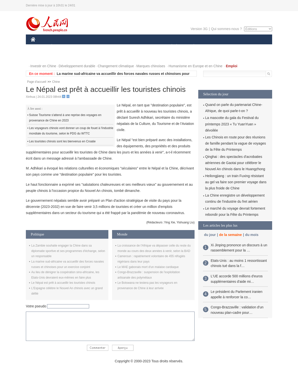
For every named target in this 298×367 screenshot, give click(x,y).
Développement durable (77, 66)
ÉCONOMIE (60, 46)
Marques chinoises (150, 66)
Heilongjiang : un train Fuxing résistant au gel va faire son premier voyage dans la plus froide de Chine (235, 182)
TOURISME (232, 46)
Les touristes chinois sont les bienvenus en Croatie (62, 141)
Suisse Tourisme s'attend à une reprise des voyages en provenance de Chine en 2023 (65, 117)
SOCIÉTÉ (169, 46)
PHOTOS (41, 56)
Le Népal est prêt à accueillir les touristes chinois (63, 282)
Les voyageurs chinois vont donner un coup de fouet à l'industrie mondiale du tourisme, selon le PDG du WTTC (71, 130)
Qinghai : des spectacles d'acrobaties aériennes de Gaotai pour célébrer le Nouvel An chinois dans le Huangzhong (235, 163)
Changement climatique (116, 66)
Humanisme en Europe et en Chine (195, 66)
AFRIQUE (103, 46)
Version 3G (199, 29)
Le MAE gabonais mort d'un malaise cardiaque (148, 267)
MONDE (83, 46)
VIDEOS (60, 56)
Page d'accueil (36, 81)
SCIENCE (125, 46)
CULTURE (147, 46)
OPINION (255, 46)
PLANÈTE (191, 46)
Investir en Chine (43, 66)
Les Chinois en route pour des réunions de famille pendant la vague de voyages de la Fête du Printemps (235, 143)
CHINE (39, 46)
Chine (56, 81)
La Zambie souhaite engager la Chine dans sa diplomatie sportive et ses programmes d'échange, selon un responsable (68, 251)
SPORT (211, 46)
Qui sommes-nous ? (226, 29)
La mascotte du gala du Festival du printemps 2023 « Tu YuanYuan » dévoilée (232, 124)
